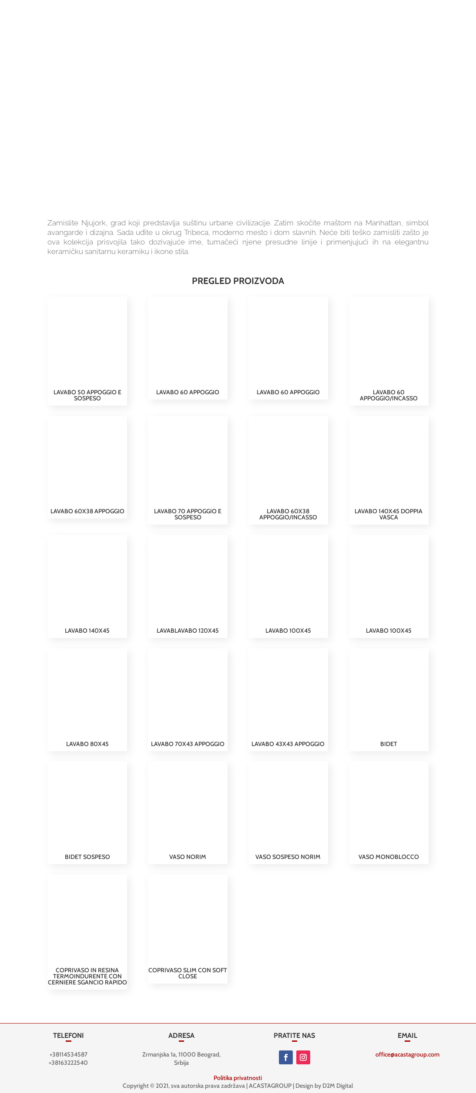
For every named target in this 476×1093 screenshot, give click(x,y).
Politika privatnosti (238, 1078)
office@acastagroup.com (407, 1054)
